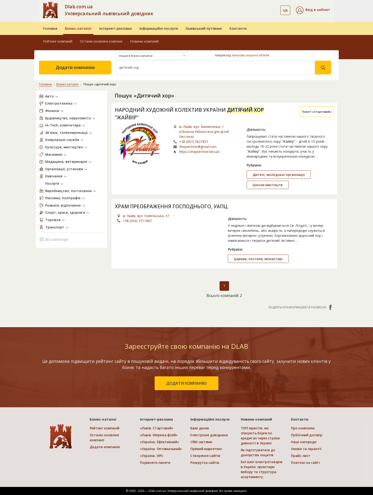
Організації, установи (64, 169)
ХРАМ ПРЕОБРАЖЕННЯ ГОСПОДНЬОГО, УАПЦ (171, 206)
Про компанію (303, 428)
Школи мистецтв (268, 185)
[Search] (215, 67)
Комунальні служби (62, 139)
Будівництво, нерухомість (68, 118)
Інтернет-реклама (115, 28)
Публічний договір (306, 435)
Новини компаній (144, 41)
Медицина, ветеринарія (66, 161)
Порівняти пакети (155, 462)
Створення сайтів (205, 455)
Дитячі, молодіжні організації (279, 174)
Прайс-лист (300, 455)
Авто (49, 96)
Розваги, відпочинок (63, 205)
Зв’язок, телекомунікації (66, 132)
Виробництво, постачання (68, 191)
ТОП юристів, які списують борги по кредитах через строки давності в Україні (260, 435)
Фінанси (52, 110)
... (317, 156)
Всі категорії (53, 239)
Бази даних (199, 428)
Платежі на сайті (305, 462)
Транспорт (54, 227)
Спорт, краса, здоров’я (65, 212)
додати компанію (186, 383)
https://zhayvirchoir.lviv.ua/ (199, 151)
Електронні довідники (209, 435)
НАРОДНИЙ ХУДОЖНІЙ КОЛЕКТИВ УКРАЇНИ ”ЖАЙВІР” (189, 114)
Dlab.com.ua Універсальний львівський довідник (109, 10)
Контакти (238, 28)
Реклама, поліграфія (62, 198)
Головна (50, 28)
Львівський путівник (204, 28)
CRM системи (201, 442)
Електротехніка (59, 103)
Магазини (53, 154)
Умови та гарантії (306, 448)
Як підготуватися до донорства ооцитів (258, 452)
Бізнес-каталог (78, 28)
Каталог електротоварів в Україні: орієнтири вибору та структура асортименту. (262, 469)
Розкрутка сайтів (204, 462)
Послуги (52, 183)
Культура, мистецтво (64, 147)
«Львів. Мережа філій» (158, 435)
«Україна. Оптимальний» (161, 448)
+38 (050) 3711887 (137, 220)
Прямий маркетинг (206, 448)
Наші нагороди (303, 442)
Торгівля (52, 220)
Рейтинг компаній (57, 41)
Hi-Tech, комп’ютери (63, 125)
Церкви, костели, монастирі (258, 259)
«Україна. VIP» (151, 455)
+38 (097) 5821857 (193, 141)
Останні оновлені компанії (101, 41)
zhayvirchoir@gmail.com (197, 146)
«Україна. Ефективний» (159, 442)
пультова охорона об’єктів (250, 55)
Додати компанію (75, 67)
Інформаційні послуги (158, 28)
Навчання (53, 176)
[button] (313, 10)
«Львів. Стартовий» (156, 428)
